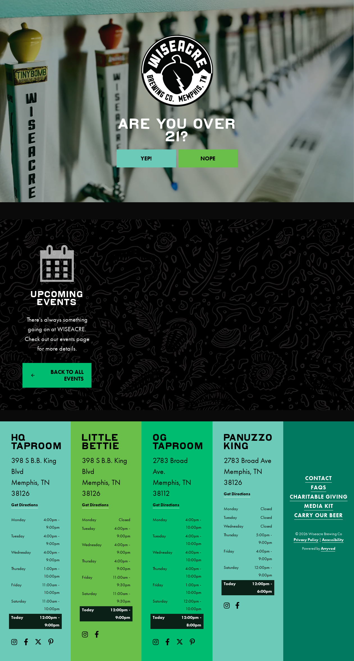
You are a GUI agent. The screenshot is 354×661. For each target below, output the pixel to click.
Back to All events (67, 375)
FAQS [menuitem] (318, 487)
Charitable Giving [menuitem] (319, 496)
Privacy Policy (306, 539)
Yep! (146, 158)
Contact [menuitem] (318, 478)
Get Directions (24, 505)
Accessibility (333, 539)
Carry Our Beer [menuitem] (318, 515)
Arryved (328, 548)
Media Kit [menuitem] (318, 506)
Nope (207, 158)
